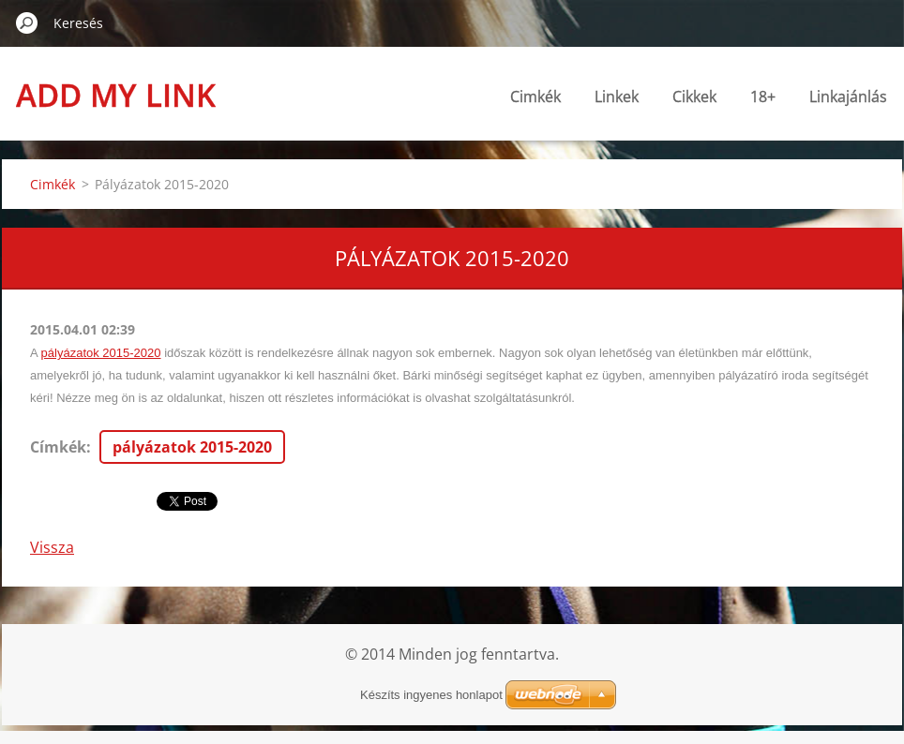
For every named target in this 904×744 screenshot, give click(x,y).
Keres (27, 22)
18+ (763, 96)
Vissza (52, 547)
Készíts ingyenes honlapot (431, 695)
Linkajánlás (848, 96)
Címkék (58, 447)
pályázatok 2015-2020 (101, 353)
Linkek (617, 96)
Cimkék (535, 96)
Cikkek (694, 96)
